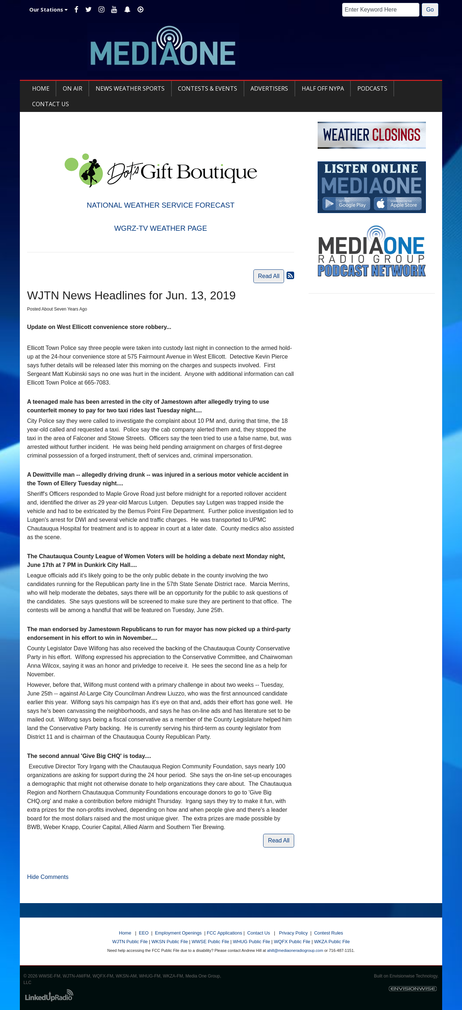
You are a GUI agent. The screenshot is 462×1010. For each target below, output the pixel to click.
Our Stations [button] (48, 9)
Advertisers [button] (269, 88)
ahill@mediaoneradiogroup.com (295, 950)
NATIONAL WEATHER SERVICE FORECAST (160, 205)
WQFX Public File (292, 941)
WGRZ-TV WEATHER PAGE (160, 228)
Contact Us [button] (50, 104)
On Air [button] (72, 88)
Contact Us (258, 933)
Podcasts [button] (372, 88)
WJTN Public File (130, 941)
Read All (269, 276)
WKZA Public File (332, 941)
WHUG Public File (251, 941)
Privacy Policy (293, 933)
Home (125, 933)
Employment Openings (178, 933)
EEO (144, 933)
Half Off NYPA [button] (323, 88)
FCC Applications (224, 933)
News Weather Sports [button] (130, 88)
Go (430, 9)
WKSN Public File (170, 941)
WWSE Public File (210, 941)
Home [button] (40, 88)
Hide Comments (48, 877)
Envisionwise (401, 976)
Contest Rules (328, 933)
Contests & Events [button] (207, 88)
